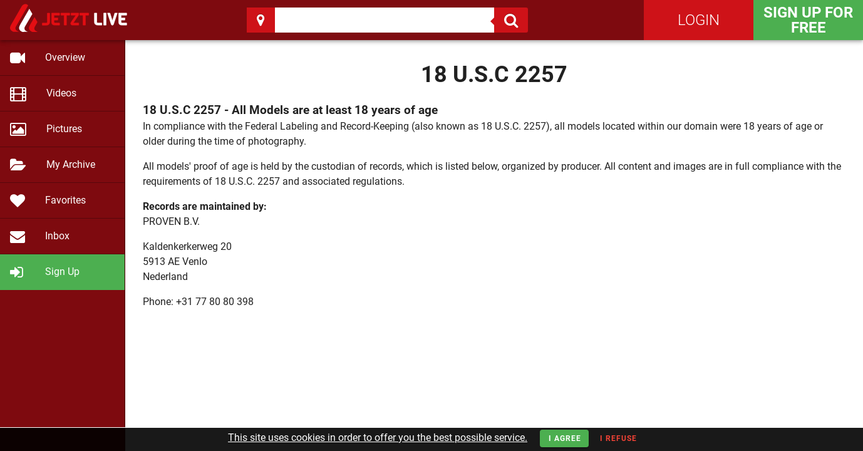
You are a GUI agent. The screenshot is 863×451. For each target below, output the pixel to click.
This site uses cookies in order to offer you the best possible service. (377, 437)
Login (699, 20)
